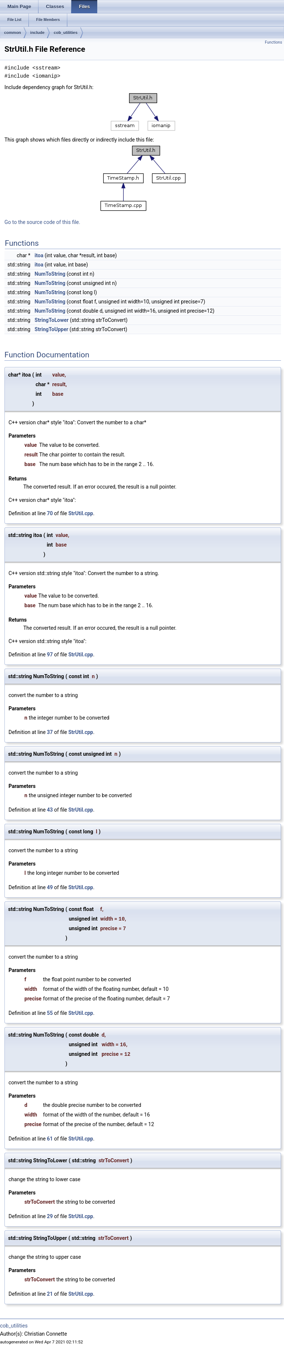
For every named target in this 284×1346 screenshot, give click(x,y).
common (12, 32)
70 (50, 513)
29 (50, 1216)
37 (50, 732)
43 (50, 810)
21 (50, 1294)
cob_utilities (65, 32)
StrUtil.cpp (80, 513)
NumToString (50, 274)
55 (50, 1013)
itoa (39, 255)
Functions (273, 42)
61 (50, 1139)
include (37, 32)
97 (50, 654)
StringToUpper (51, 329)
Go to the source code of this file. (42, 222)
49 (50, 887)
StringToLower (52, 320)
